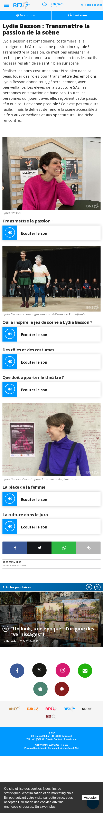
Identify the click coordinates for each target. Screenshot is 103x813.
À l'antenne (77, 15)
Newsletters (85, 670)
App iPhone (40, 689)
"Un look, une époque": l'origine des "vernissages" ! (52, 631)
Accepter (90, 797)
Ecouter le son (24, 233)
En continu (25, 15)
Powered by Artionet (35, 748)
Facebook (17, 670)
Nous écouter (93, 5)
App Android (62, 689)
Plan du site (70, 739)
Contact (58, 739)
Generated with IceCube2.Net (63, 748)
